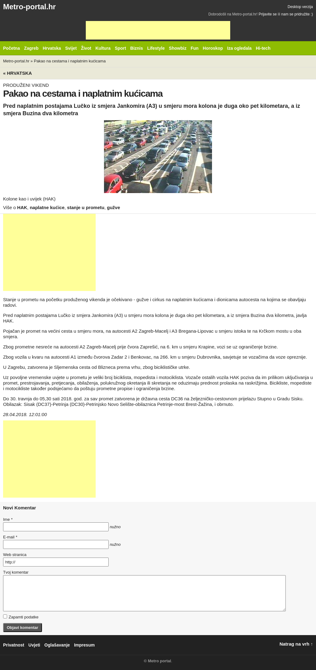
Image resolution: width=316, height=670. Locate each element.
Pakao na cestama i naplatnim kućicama (70, 61)
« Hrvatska (17, 73)
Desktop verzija (300, 7)
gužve (113, 207)
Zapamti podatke (21, 616)
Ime (7, 519)
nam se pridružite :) (297, 14)
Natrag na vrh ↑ (296, 644)
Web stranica (15, 554)
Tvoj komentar (15, 572)
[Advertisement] (158, 30)
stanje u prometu (85, 207)
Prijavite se (268, 14)
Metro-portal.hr (29, 6)
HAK (22, 207)
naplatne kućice (47, 207)
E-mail (10, 537)
